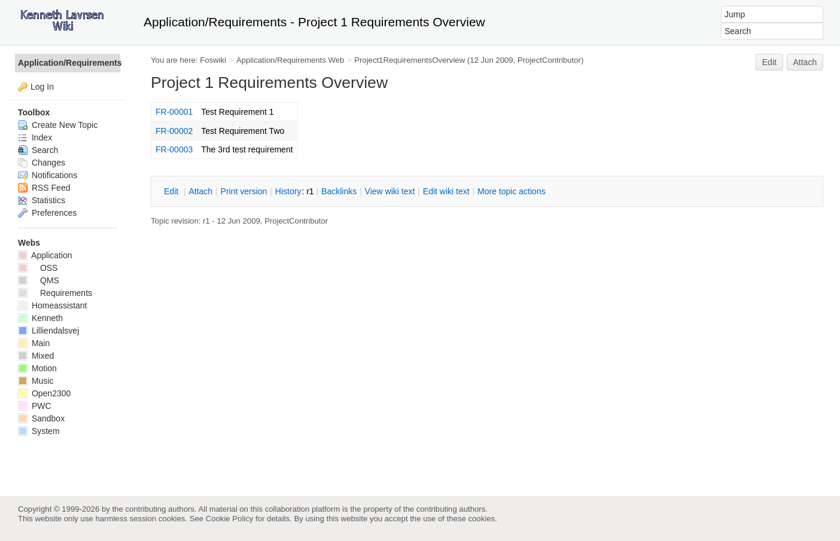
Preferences (47, 213)
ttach (200, 191)
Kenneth (40, 318)
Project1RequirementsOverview (409, 60)
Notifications (47, 175)
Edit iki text (446, 191)
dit (172, 191)
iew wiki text (390, 191)
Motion (37, 368)
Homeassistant (52, 305)
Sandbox (41, 418)
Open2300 (44, 393)
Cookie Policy (230, 518)
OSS (37, 268)
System (39, 431)
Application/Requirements (69, 63)
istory (288, 191)
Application (45, 255)
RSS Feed (44, 187)
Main (34, 343)
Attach (805, 62)
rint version (244, 191)
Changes (41, 162)
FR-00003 (174, 149)
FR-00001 (174, 112)
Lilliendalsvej (48, 330)
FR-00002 (174, 131)
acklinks (339, 191)
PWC (34, 406)
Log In (42, 86)
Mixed (36, 355)
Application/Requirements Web (290, 60)
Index (35, 137)
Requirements (55, 293)
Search (38, 150)
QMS (38, 280)
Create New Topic (58, 125)
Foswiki (213, 60)
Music (35, 381)
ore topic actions (511, 191)
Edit (769, 62)
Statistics (41, 200)
